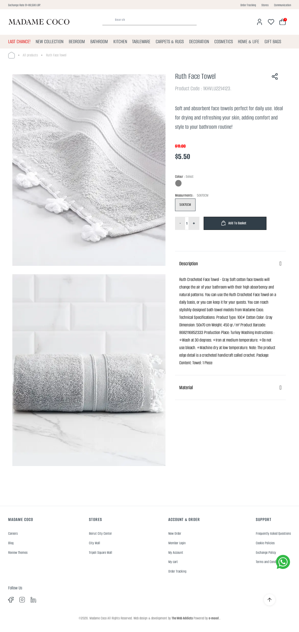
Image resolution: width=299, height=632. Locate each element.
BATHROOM (99, 41)
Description (188, 263)
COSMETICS (223, 41)
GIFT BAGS (272, 41)
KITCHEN (120, 41)
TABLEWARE (141, 41)
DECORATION (199, 41)
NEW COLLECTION (49, 41)
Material (186, 387)
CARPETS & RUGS (170, 41)
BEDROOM (77, 41)
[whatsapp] (283, 562)
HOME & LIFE (248, 41)
